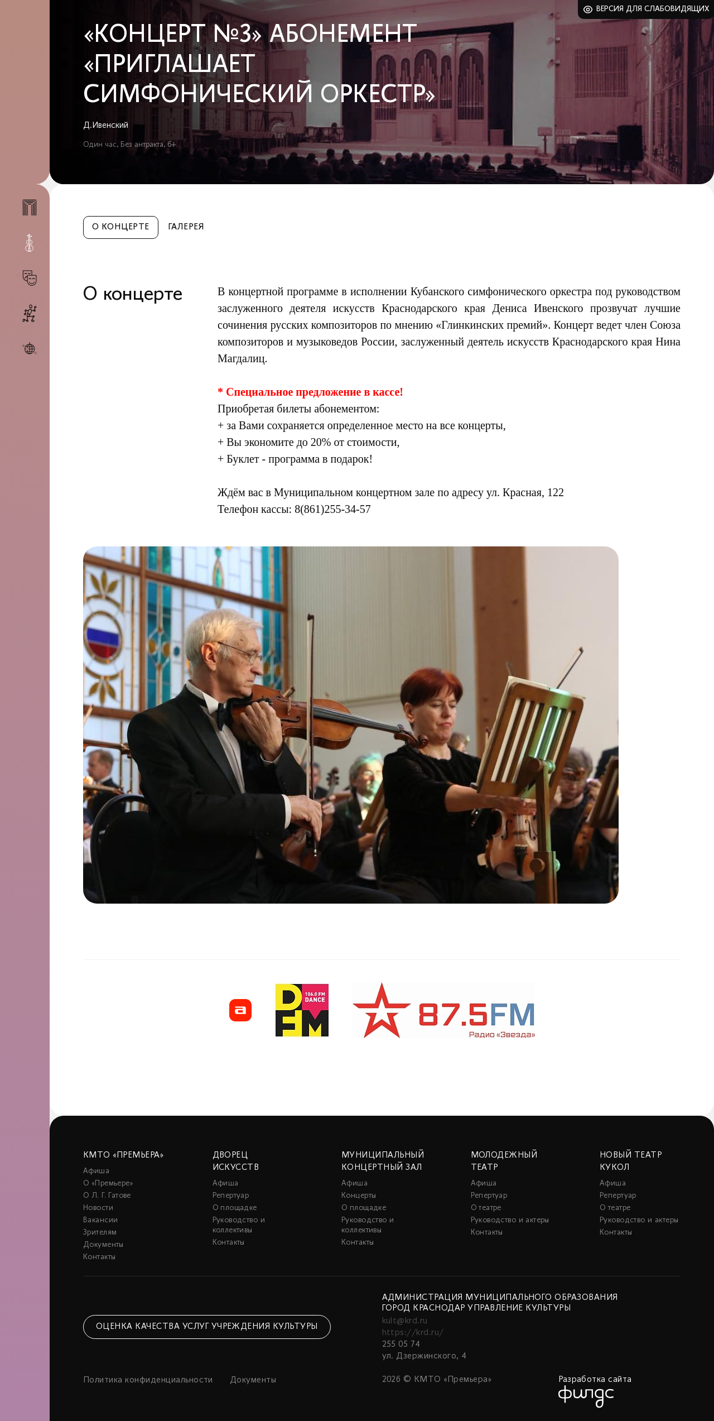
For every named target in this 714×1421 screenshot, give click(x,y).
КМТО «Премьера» (123, 1155)
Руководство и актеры (510, 1220)
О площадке (235, 1208)
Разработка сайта (595, 1379)
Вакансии (100, 1220)
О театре (486, 1208)
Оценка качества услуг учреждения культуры (207, 1326)
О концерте (120, 227)
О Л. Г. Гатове (107, 1196)
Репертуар (231, 1196)
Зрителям (100, 1232)
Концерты (358, 1196)
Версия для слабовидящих (653, 9)
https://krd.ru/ (413, 1332)
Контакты (99, 1257)
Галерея (186, 227)
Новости (98, 1208)
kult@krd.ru (405, 1321)
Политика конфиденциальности (148, 1380)
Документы (103, 1245)
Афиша (96, 1171)
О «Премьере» (108, 1183)
